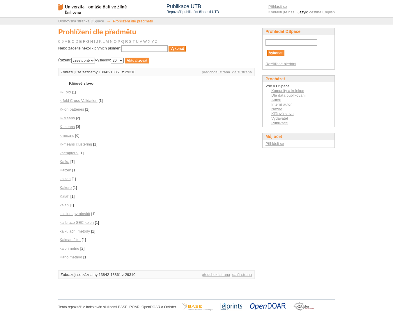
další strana (242, 72)
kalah (64, 205)
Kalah (64, 196)
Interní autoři (282, 104)
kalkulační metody (75, 231)
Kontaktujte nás (281, 12)
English (328, 12)
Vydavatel (279, 118)
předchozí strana (216, 72)
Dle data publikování (288, 95)
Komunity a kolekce (287, 90)
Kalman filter (70, 239)
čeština (315, 12)
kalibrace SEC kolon (77, 222)
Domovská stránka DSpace (81, 21)
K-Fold (65, 92)
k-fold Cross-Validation (79, 100)
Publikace (279, 123)
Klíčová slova (282, 113)
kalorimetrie (69, 248)
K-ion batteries (72, 109)
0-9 (61, 41)
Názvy (276, 109)
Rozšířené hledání (280, 64)
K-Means (67, 118)
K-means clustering (76, 144)
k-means (67, 135)
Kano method (71, 257)
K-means (67, 127)
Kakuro (66, 187)
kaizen (65, 179)
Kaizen (65, 170)
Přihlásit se (277, 6)
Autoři (276, 100)
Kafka (64, 161)
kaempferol (69, 153)
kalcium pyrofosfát (75, 214)
